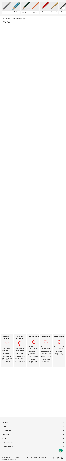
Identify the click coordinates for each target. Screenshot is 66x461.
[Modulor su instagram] (58, 458)
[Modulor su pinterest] (62, 458)
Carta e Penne (9, 18)
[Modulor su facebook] (54, 458)
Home (3, 18)
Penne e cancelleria (17, 18)
